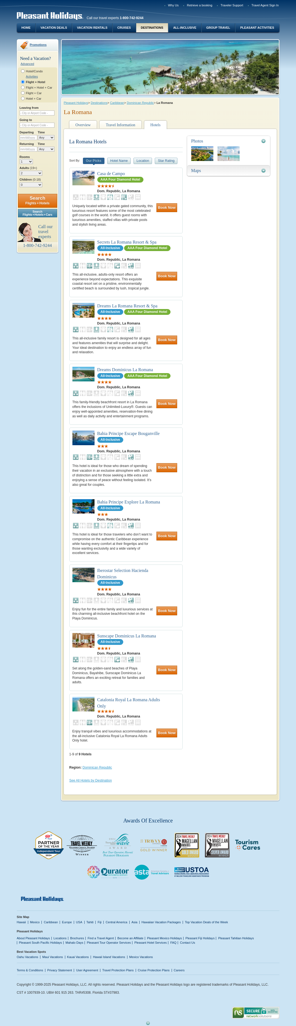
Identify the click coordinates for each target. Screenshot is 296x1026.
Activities (32, 76)
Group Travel (218, 27)
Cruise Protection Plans (154, 970)
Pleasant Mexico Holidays (164, 938)
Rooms (25, 157)
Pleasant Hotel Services (150, 942)
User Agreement (87, 970)
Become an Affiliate (130, 938)
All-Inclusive (185, 27)
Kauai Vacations (78, 957)
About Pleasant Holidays (33, 938)
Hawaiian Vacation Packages (161, 922)
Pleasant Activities (257, 27)
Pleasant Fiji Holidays (199, 938)
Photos (197, 141)
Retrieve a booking (199, 5)
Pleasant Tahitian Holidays (236, 938)
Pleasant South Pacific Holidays (40, 942)
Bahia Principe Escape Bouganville (128, 433)
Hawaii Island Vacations (109, 957)
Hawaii (21, 922)
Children (30, 179)
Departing (27, 132)
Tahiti (90, 922)
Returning (27, 144)
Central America (116, 922)
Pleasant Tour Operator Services (109, 942)
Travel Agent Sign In (265, 5)
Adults (28, 168)
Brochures (77, 938)
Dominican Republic (140, 102)
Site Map (23, 917)
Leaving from (29, 107)
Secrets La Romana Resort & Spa (127, 242)
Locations (60, 938)
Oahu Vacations (27, 957)
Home (26, 27)
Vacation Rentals (92, 27)
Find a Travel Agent (101, 938)
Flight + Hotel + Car (39, 87)
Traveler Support (232, 5)
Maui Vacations (52, 957)
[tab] (228, 141)
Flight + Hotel (35, 82)
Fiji (99, 922)
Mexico (35, 922)
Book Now (167, 207)
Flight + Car (34, 93)
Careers (179, 970)
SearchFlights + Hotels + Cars (38, 213)
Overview (83, 125)
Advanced (27, 63)
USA (79, 922)
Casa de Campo (111, 173)
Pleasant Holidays (76, 102)
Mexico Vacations (141, 957)
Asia (134, 922)
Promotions (38, 44)
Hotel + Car (33, 98)
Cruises (124, 27)
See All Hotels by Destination (90, 780)
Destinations (152, 27)
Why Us (173, 5)
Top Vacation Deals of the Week (206, 922)
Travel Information (120, 125)
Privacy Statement (59, 970)
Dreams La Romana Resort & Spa (127, 306)
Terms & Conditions (30, 970)
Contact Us (187, 942)
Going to (26, 120)
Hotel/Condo (34, 71)
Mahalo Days (74, 942)
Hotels (155, 125)
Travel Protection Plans (117, 970)
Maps (196, 170)
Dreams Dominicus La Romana (125, 369)
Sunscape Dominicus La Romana (126, 636)
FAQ (173, 942)
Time (41, 132)
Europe (67, 922)
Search (37, 200)
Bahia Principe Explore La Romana (128, 502)
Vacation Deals (53, 27)
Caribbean (117, 102)
